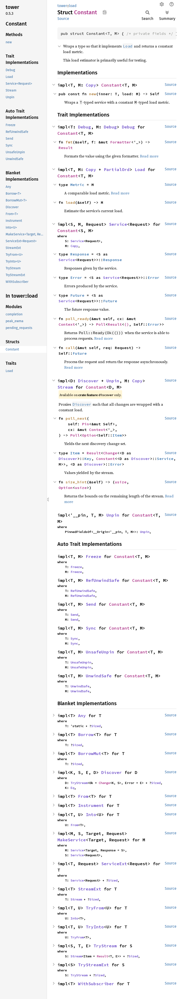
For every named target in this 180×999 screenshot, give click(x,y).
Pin (85, 424)
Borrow (86, 734)
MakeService (71, 839)
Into (91, 814)
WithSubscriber (96, 983)
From (83, 796)
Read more (149, 156)
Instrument (91, 805)
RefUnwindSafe (102, 580)
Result (66, 147)
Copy (91, 85)
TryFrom (95, 908)
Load (140, 169)
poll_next (76, 418)
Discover (88, 380)
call (70, 347)
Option (89, 435)
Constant (111, 85)
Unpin (112, 380)
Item (117, 435)
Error (76, 277)
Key (87, 458)
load (73, 6)
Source (63, 18)
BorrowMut (89, 753)
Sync (91, 628)
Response (79, 254)
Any (82, 715)
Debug (84, 127)
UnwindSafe (99, 675)
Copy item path (105, 12)
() (126, 324)
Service (118, 224)
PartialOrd (117, 169)
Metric (77, 184)
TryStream (79, 783)
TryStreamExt (93, 964)
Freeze (93, 556)
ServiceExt (114, 863)
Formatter (120, 142)
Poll (100, 324)
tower (62, 6)
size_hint (76, 482)
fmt (69, 142)
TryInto (95, 927)
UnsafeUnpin (100, 652)
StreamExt (89, 889)
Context (67, 324)
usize (121, 482)
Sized (96, 726)
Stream (65, 387)
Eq (72, 788)
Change (110, 453)
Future (77, 295)
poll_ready (77, 318)
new (92, 93)
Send (91, 604)
